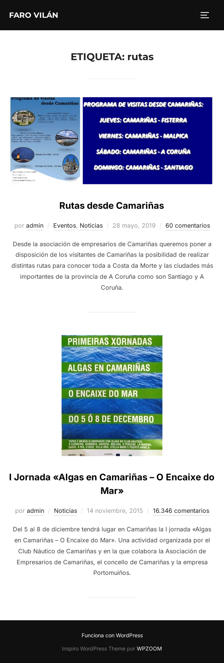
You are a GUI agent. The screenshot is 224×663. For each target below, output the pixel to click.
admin (34, 225)
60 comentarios (187, 225)
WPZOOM (149, 648)
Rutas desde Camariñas (111, 205)
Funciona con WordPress (112, 635)
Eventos (64, 225)
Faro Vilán (33, 15)
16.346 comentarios (181, 510)
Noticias (91, 225)
